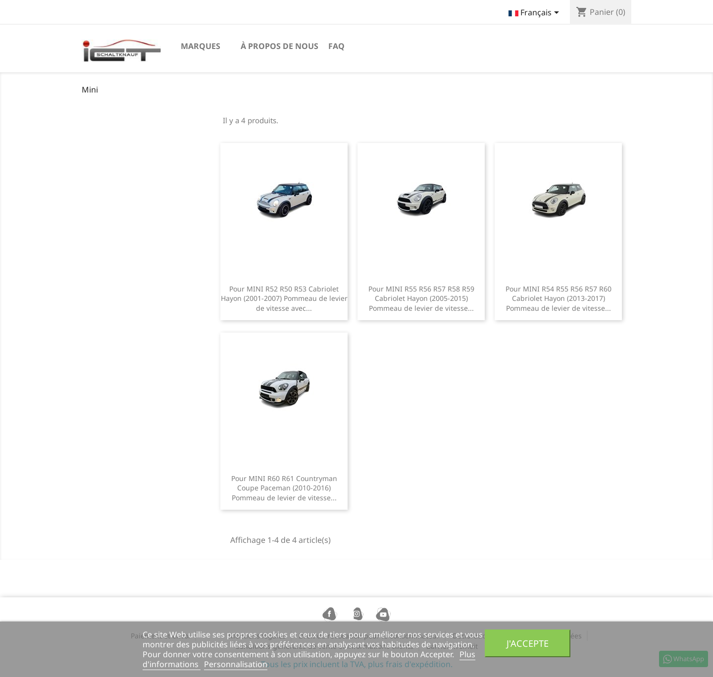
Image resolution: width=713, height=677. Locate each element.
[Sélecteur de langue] (535, 13)
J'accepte (528, 643)
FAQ (336, 46)
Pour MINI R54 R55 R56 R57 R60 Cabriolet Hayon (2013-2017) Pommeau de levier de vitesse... (558, 298)
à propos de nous (279, 46)
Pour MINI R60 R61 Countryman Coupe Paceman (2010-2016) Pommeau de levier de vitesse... (284, 488)
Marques (200, 46)
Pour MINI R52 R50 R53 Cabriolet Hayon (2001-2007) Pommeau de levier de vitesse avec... (284, 298)
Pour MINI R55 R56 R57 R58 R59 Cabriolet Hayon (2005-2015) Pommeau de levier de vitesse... (421, 298)
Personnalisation (235, 664)
